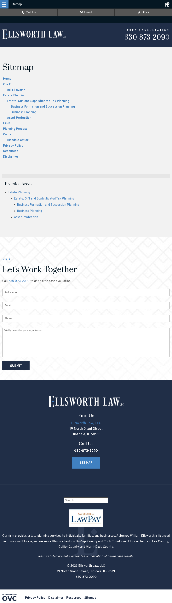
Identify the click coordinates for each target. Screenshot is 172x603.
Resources (10, 151)
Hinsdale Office (18, 140)
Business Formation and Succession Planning (43, 107)
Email (86, 12)
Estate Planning (14, 96)
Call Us (29, 12)
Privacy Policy (13, 146)
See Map (86, 463)
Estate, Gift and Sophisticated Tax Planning (38, 101)
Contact (9, 135)
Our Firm (9, 85)
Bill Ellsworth (16, 90)
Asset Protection (19, 118)
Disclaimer (10, 157)
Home (7, 79)
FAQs (6, 123)
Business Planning (24, 112)
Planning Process (15, 129)
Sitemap (90, 598)
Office (143, 12)
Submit (16, 365)
